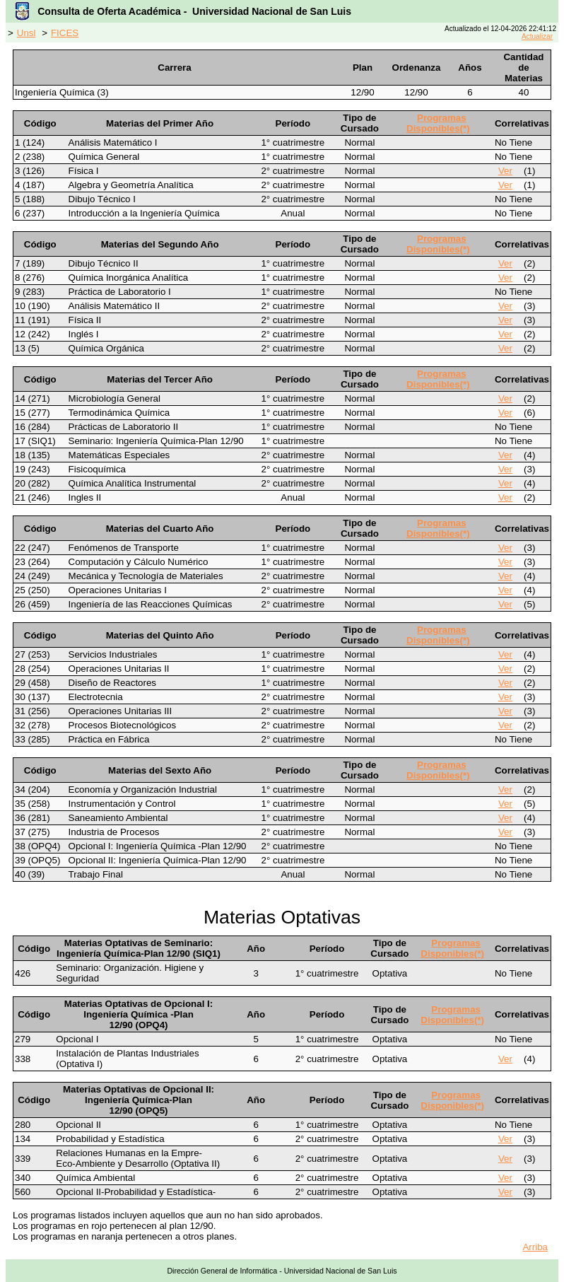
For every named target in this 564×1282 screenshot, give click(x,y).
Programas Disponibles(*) (438, 123)
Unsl (26, 33)
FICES (64, 33)
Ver (505, 170)
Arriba (535, 1247)
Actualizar (537, 36)
